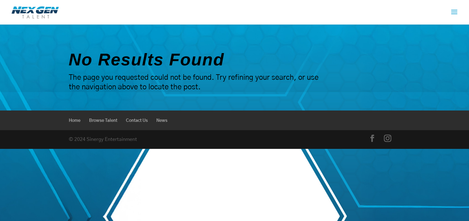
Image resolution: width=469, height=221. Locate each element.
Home (74, 120)
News (161, 120)
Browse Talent (103, 120)
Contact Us (137, 120)
